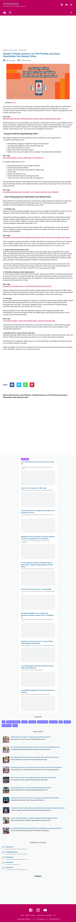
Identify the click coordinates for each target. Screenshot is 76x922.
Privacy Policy (40, 915)
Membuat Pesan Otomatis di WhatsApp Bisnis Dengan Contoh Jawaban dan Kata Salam (32, 119)
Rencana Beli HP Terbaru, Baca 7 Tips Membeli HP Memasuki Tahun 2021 (27, 286)
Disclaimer (49, 915)
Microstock (53, 722)
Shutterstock (7, 725)
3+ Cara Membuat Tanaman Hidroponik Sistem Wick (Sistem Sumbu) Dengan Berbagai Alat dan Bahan (37, 565)
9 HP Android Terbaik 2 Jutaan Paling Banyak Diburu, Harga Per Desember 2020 (29, 321)
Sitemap (27, 915)
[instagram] (71, 5)
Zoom (15, 725)
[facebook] (61, 5)
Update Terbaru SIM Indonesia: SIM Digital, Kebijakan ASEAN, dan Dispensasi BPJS (34, 818)
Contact (33, 915)
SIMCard (67, 722)
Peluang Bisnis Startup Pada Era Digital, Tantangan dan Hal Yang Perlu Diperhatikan (35, 798)
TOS (54, 915)
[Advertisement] (38, 32)
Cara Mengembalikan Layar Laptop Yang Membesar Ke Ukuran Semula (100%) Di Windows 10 (37, 615)
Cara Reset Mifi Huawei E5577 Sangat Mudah (36, 589)
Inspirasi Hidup (42, 722)
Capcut (24, 722)
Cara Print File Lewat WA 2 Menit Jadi (33, 488)
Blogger (46, 919)
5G (3, 722)
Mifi (61, 722)
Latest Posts (4, 837)
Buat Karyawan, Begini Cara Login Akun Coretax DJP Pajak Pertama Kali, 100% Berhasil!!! (36, 767)
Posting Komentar (25, 60)
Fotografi (32, 722)
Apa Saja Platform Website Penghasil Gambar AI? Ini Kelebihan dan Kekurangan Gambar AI (36, 828)
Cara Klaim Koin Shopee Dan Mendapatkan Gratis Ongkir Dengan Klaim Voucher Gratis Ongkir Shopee (36, 237)
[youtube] (66, 5)
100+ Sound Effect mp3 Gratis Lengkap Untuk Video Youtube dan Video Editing (33, 777)
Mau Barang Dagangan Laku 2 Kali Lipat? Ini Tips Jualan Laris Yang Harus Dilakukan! (31, 192)
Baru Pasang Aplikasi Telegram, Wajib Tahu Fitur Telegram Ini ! (23, 158)
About (22, 915)
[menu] (10, 13)
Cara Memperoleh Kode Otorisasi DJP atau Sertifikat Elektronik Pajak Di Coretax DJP (35, 757)
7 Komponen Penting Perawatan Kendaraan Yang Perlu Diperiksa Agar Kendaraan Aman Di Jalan (38, 808)
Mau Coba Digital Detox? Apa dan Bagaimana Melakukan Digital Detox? (31, 787)
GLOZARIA (33, 919)
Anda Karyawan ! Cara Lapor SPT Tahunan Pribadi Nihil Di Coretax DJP (30, 737)
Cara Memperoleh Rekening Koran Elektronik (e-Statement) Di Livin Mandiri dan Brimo (35, 747)
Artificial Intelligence (13, 722)
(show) (14, 102)
